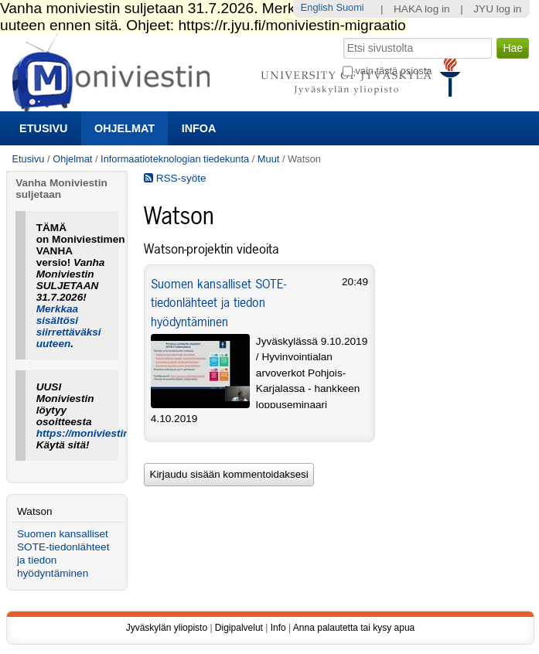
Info (278, 627)
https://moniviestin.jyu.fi (96, 433)
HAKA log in (422, 9)
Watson (35, 511)
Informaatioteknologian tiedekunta (175, 159)
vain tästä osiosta (393, 71)
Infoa (199, 128)
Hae (342, 36)
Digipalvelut (239, 627)
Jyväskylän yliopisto (166, 627)
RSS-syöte (175, 178)
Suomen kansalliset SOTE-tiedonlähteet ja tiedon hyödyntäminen (218, 302)
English (317, 7)
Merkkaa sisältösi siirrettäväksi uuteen (68, 326)
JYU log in (497, 9)
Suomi (349, 7)
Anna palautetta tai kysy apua (353, 627)
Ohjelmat (124, 128)
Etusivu (43, 128)
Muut (268, 159)
